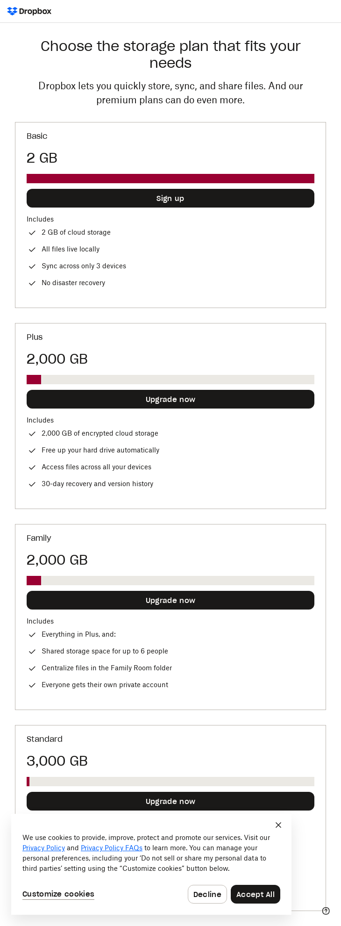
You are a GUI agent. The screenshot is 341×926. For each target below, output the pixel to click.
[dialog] (151, 864)
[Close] (278, 825)
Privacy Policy (43, 848)
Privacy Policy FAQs (111, 848)
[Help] (326, 911)
